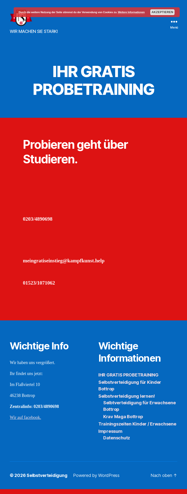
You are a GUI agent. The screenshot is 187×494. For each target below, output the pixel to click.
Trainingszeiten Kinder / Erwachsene (137, 428)
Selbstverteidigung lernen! (126, 401)
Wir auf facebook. (25, 422)
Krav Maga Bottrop (123, 421)
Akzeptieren (162, 12)
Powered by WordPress (96, 480)
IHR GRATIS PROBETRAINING (128, 379)
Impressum (110, 436)
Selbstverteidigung (47, 480)
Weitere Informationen (131, 12)
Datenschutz (116, 442)
